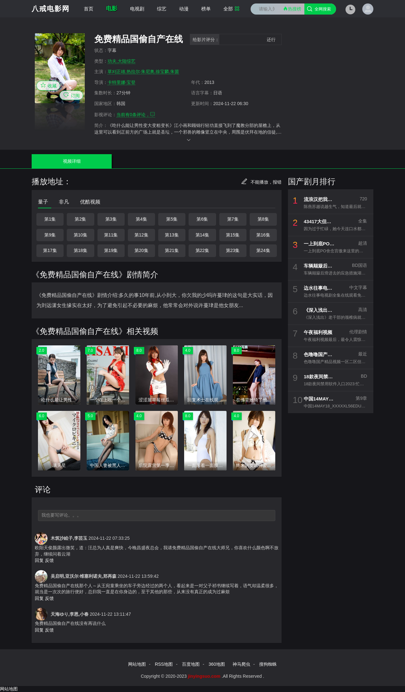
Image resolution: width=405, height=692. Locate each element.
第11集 (111, 234)
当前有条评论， (135, 114)
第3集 (111, 219)
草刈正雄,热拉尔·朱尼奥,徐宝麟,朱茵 (143, 71)
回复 (39, 560)
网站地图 (137, 664)
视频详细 (56, 161)
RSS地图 (164, 664)
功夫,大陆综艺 (121, 61)
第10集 (81, 234)
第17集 (50, 250)
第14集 (202, 234)
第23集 (233, 250)
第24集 (263, 250)
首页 (88, 8)
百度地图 (191, 664)
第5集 (172, 219)
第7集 (233, 219)
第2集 (80, 219)
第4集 (141, 219)
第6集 (202, 219)
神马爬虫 (241, 664)
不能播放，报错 (261, 182)
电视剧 (137, 8)
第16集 (263, 234)
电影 (111, 8)
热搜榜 (292, 8)
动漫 (184, 8)
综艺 (161, 8)
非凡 (64, 201)
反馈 (49, 560)
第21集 (172, 250)
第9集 (50, 234)
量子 (43, 201)
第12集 (141, 234)
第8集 (263, 219)
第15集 (233, 234)
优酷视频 (90, 201)
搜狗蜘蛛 (268, 664)
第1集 (50, 219)
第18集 (81, 250)
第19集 (111, 250)
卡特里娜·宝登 (121, 82)
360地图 (217, 664)
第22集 (202, 250)
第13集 (172, 234)
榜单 (206, 8)
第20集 (141, 250)
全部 (231, 8)
